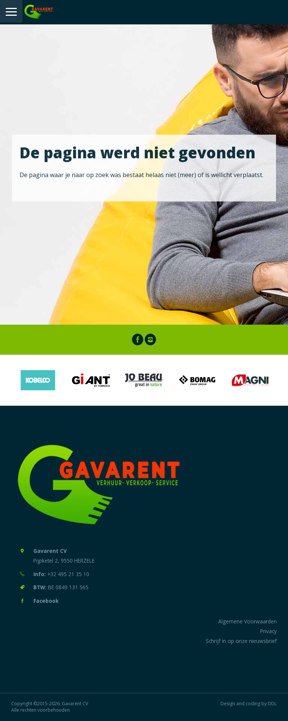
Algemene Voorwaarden (247, 621)
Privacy (268, 631)
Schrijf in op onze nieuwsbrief (241, 640)
